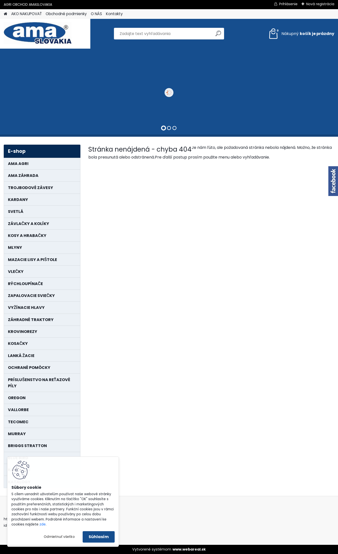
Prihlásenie (288, 3)
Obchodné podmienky (66, 13)
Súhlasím (99, 537)
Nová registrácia (320, 3)
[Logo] (38, 33)
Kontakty (114, 13)
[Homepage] (5, 14)
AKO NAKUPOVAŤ (26, 13)
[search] (218, 35)
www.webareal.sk (189, 549)
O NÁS (96, 13)
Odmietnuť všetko (59, 536)
